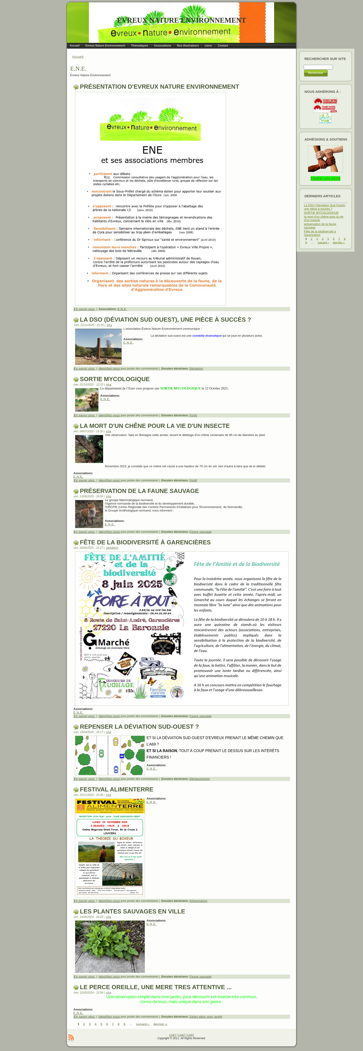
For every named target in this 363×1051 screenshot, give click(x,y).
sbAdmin (112, 547)
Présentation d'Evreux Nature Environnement (159, 86)
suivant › (143, 1024)
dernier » (160, 1024)
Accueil (78, 56)
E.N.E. (122, 309)
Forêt (193, 415)
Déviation (196, 368)
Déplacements (199, 779)
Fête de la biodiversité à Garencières (145, 542)
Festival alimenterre (116, 789)
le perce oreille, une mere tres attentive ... (156, 987)
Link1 (172, 1035)
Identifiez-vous (109, 368)
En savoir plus (85, 309)
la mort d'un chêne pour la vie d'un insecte (155, 425)
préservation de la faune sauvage (139, 490)
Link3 (190, 1035)
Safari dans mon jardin (205, 1016)
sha (109, 325)
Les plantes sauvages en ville (132, 911)
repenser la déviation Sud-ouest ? (139, 726)
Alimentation (198, 901)
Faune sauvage (200, 531)
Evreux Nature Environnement (181, 20)
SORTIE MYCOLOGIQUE (115, 379)
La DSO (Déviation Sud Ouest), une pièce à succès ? (165, 319)
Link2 (181, 1035)
